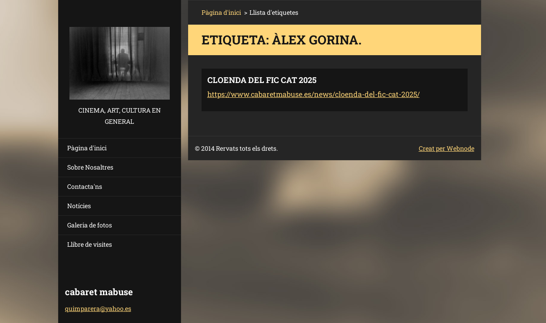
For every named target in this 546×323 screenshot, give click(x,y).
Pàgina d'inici (87, 148)
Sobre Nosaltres (90, 167)
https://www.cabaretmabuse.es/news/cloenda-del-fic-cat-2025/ (313, 94)
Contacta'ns (84, 186)
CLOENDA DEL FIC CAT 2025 (262, 79)
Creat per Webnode (446, 148)
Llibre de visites (89, 244)
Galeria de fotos (89, 225)
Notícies (79, 205)
